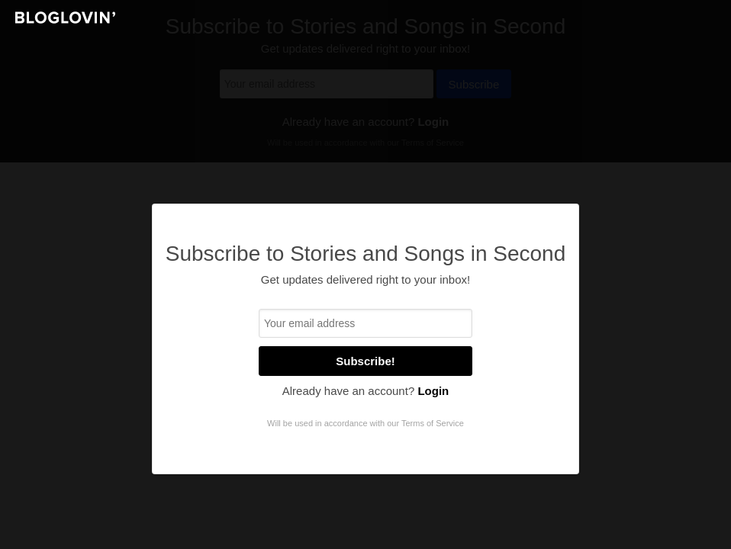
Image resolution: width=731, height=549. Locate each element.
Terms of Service (432, 423)
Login (433, 390)
